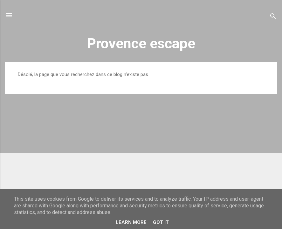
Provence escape (141, 43)
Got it (161, 222)
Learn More (131, 222)
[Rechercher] (273, 17)
